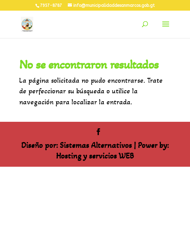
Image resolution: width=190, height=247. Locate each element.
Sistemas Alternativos (96, 145)
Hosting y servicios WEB (95, 156)
